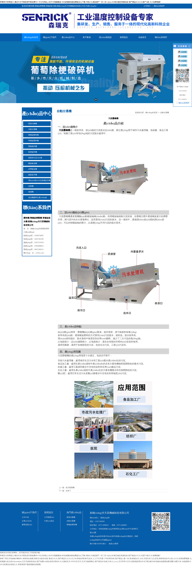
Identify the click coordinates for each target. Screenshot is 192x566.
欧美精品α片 (134, 558)
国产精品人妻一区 (122, 558)
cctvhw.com (39, 253)
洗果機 (30, 186)
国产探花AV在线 (101, 561)
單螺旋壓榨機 (33, 141)
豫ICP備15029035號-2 (98, 544)
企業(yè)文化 (27, 521)
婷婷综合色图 (28, 558)
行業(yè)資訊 (49, 521)
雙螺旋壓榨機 (33, 135)
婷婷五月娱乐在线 (41, 558)
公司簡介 (147, 6)
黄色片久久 (53, 558)
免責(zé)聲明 (113, 544)
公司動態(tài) (49, 517)
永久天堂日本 (145, 558)
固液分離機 (32, 124)
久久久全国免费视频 (181, 558)
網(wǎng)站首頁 (31, 37)
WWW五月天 (76, 561)
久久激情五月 (65, 561)
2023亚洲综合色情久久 (8, 564)
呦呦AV (19, 558)
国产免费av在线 (43, 561)
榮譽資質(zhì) (27, 525)
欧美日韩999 (54, 561)
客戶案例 (87, 37)
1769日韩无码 (109, 558)
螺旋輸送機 (32, 163)
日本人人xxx (113, 561)
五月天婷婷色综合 (29, 561)
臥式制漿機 (70, 487)
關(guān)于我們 (49, 37)
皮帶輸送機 (32, 169)
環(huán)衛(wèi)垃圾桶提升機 (39, 180)
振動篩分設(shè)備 (35, 158)
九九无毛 (154, 558)
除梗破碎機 (32, 152)
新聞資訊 (124, 37)
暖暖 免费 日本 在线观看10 (180, 561)
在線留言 (142, 37)
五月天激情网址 (88, 561)
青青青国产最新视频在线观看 (29, 564)
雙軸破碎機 (32, 146)
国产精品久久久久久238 (67, 558)
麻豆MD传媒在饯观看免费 (159, 561)
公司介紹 (25, 517)
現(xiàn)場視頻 (105, 37)
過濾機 (30, 192)
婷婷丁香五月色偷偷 (8, 558)
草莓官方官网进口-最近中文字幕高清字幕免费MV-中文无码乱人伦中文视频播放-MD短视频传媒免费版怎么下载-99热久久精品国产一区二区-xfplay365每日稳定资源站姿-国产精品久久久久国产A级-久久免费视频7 (80, 2)
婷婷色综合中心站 (166, 558)
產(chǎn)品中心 (68, 37)
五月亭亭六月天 (124, 561)
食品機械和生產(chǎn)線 (37, 197)
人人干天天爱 (98, 558)
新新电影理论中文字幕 (140, 561)
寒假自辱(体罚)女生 (84, 558)
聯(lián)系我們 (159, 6)
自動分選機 (32, 129)
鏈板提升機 (32, 175)
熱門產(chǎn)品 (74, 512)
